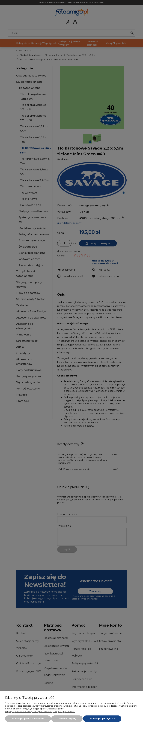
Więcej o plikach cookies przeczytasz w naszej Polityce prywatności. (40, 711)
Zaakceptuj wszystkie (102, 718)
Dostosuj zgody (67, 718)
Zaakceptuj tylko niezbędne (28, 718)
